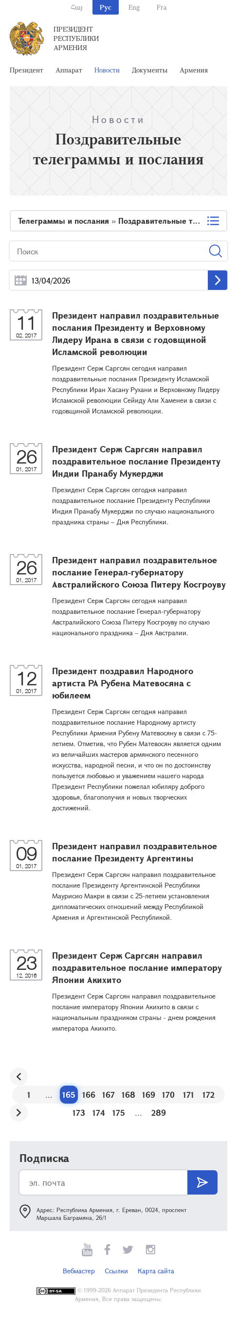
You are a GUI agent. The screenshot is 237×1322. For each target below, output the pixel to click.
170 (168, 1095)
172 (208, 1095)
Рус (105, 7)
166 (88, 1095)
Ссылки (116, 1270)
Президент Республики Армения (76, 38)
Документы (149, 69)
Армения (194, 69)
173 (79, 1113)
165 (68, 1095)
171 (188, 1095)
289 (158, 1113)
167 (108, 1095)
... (21, 280)
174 (98, 1113)
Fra (162, 7)
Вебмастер (79, 1270)
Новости (107, 69)
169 (148, 1095)
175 (118, 1113)
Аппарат (68, 69)
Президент (26, 69)
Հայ (77, 7)
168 (128, 1095)
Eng (134, 7)
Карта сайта (156, 1270)
